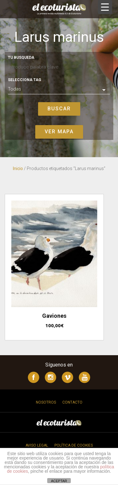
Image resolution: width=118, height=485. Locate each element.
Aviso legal (36, 445)
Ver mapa (59, 132)
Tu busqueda (21, 57)
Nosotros (46, 402)
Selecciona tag (24, 80)
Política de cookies (73, 445)
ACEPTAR (59, 481)
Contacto (72, 402)
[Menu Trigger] (105, 7)
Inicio (18, 168)
